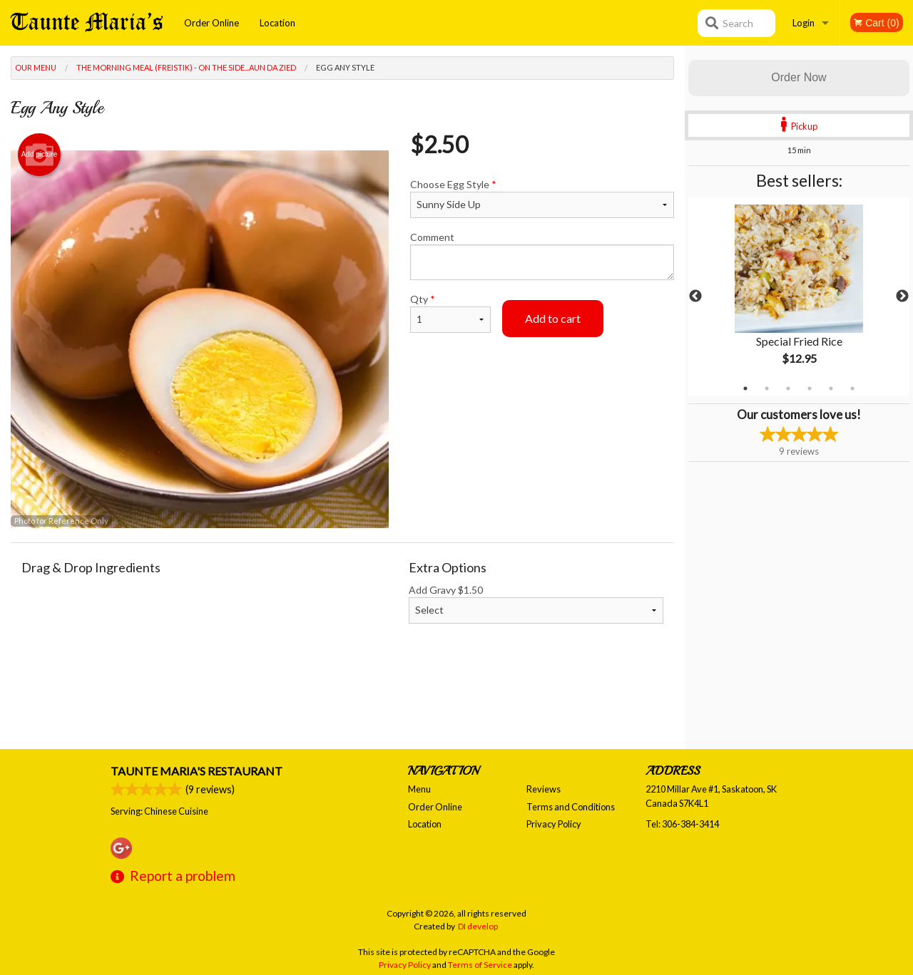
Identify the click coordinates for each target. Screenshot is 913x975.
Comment (542, 255)
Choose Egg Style (542, 198)
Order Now (798, 77)
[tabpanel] (799, 296)
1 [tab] (745, 388)
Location (277, 23)
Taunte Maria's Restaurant (196, 771)
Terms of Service (480, 964)
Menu (419, 789)
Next (902, 296)
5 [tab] (831, 388)
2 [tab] (767, 388)
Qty (450, 313)
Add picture (39, 154)
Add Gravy (536, 604)
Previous (695, 296)
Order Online (211, 23)
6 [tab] (852, 388)
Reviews (543, 789)
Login (803, 23)
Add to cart (553, 318)
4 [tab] (809, 388)
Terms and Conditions (570, 807)
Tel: (682, 824)
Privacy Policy (553, 824)
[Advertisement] (342, 702)
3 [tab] (788, 388)
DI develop (478, 926)
